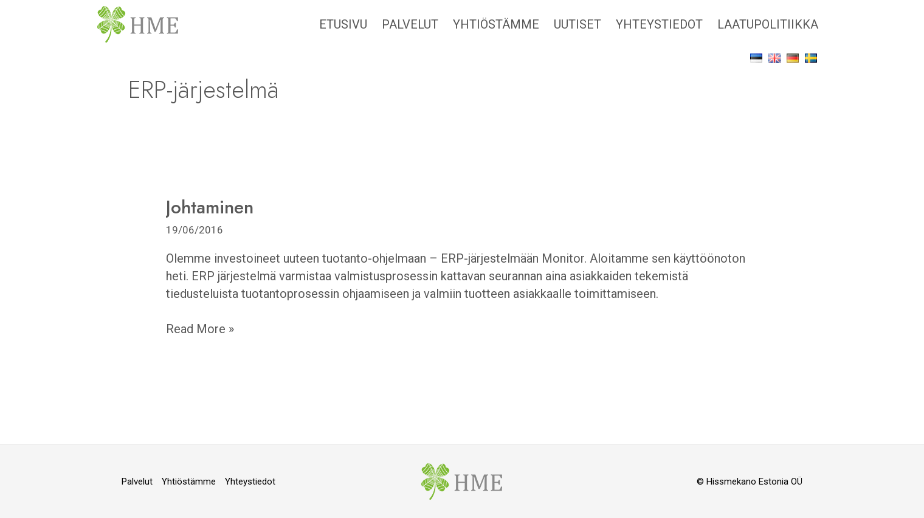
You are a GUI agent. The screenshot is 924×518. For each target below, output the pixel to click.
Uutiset (577, 24)
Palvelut (410, 24)
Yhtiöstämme (496, 24)
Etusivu (343, 24)
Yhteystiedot (659, 24)
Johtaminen (209, 207)
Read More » (200, 328)
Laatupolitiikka (767, 24)
